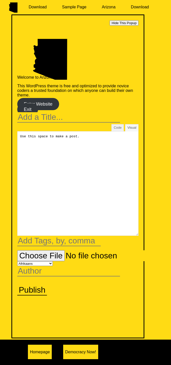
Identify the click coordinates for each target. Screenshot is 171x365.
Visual (131, 127)
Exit (27, 109)
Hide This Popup (124, 23)
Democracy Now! (80, 352)
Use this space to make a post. (78, 183)
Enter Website (38, 104)
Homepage (40, 352)
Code (118, 127)
